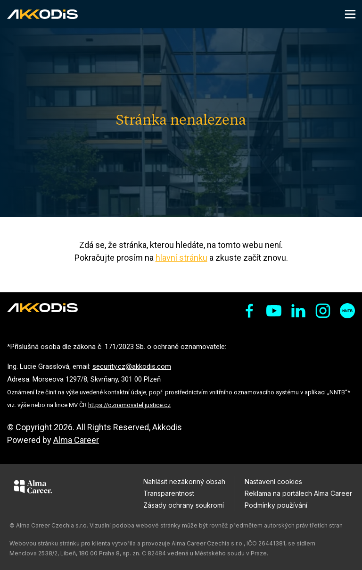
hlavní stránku (181, 258)
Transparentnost (168, 493)
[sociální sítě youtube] (273, 310)
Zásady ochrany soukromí (183, 505)
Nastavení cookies (273, 481)
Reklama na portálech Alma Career (298, 493)
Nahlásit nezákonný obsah (184, 481)
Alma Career (76, 440)
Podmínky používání (276, 505)
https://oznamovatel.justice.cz (129, 404)
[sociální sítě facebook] (249, 310)
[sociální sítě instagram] (322, 310)
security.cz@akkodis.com (131, 366)
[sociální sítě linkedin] (298, 310)
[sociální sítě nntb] (347, 310)
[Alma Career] (33, 488)
